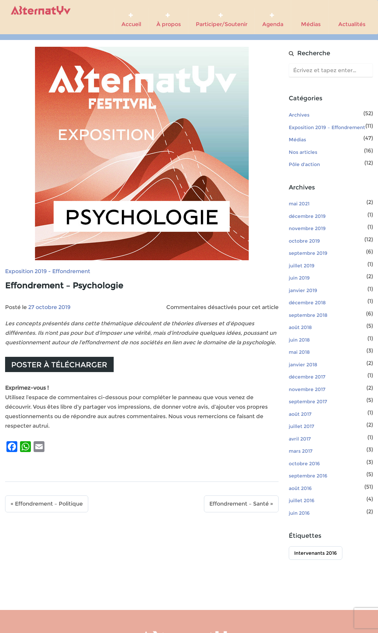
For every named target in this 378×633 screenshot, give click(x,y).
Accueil (131, 20)
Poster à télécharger (59, 364)
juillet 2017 (301, 426)
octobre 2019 (304, 241)
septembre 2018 (308, 315)
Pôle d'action (304, 164)
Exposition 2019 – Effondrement (327, 127)
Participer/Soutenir (221, 20)
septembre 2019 (308, 253)
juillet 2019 (302, 266)
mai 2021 (299, 204)
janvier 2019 (303, 290)
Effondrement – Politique (49, 504)
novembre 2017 (307, 389)
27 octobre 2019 (49, 307)
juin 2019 (299, 278)
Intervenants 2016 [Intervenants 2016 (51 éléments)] (315, 553)
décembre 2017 (307, 377)
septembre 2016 (308, 476)
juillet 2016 (302, 500)
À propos (168, 20)
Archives (299, 115)
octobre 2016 (304, 464)
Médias (309, 17)
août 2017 (300, 414)
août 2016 (300, 488)
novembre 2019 (307, 228)
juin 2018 (299, 340)
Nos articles (303, 152)
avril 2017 (300, 439)
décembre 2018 (307, 303)
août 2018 (300, 327)
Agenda (272, 20)
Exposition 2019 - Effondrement (47, 271)
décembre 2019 (307, 216)
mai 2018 (299, 352)
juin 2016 (299, 513)
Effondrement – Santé (239, 504)
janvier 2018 (303, 365)
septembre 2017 (308, 402)
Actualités (350, 17)
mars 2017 (301, 451)
